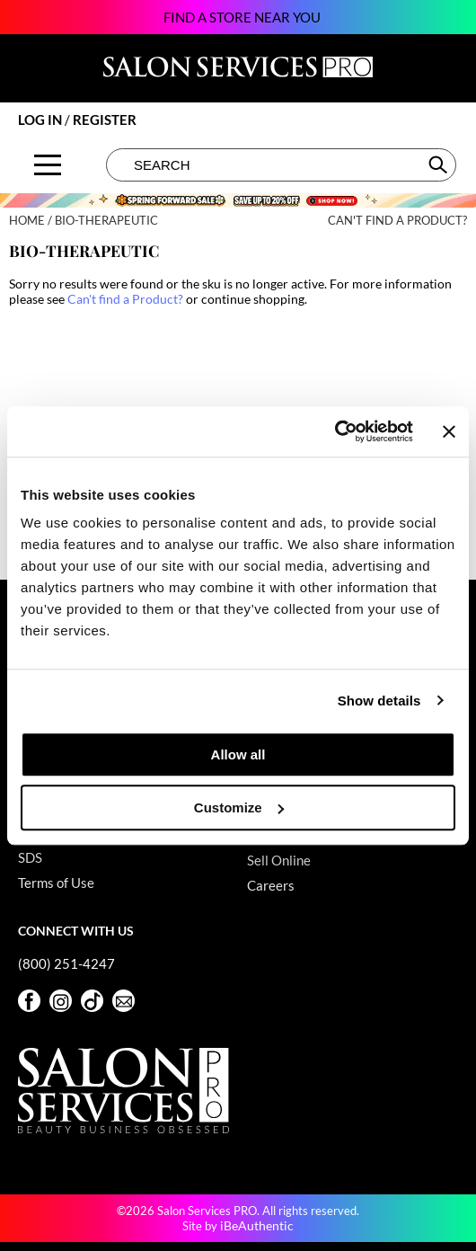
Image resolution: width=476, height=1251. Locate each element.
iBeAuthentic (257, 1225)
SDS (30, 857)
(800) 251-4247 (66, 963)
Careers (271, 885)
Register (105, 119)
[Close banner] (449, 431)
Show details (379, 700)
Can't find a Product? (397, 220)
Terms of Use (56, 882)
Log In (41, 119)
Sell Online (279, 860)
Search (439, 164)
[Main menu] (48, 165)
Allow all (238, 754)
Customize (239, 807)
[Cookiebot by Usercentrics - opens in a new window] (334, 431)
